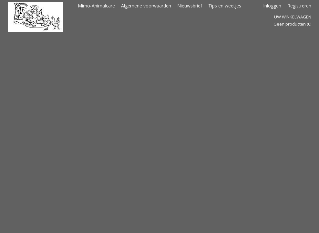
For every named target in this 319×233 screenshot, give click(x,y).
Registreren (299, 6)
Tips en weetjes (224, 6)
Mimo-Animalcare (96, 6)
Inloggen (272, 6)
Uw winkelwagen (292, 17)
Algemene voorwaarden (146, 6)
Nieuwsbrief (189, 6)
